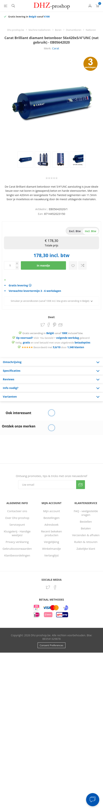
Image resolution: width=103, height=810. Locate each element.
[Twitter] (48, 587)
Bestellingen (51, 518)
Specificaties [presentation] (11, 370)
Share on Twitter (43, 325)
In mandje (43, 265)
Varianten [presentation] (10, 396)
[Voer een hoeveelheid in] (10, 265)
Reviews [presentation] (8, 379)
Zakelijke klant (85, 548)
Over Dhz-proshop (17, 518)
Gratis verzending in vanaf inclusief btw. (52, 333)
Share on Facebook (49, 325)
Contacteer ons (17, 511)
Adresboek (52, 524)
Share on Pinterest (55, 325)
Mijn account (51, 511)
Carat (55, 48)
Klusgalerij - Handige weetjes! (17, 533)
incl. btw (90, 231)
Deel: (51, 317)
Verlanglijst (51, 555)
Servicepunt (17, 524)
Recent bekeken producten (51, 533)
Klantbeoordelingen (17, 555)
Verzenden (80, 484)
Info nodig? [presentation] (10, 388)
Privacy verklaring (17, 542)
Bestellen (86, 521)
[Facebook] (55, 587)
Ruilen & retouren (86, 542)
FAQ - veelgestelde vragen (86, 513)
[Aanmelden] (47, 484)
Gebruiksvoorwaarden (17, 548)
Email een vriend (60, 325)
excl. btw (75, 231)
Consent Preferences (51, 645)
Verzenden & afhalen (86, 535)
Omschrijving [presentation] (12, 362)
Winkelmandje (51, 548)
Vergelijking (51, 542)
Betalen (86, 528)
